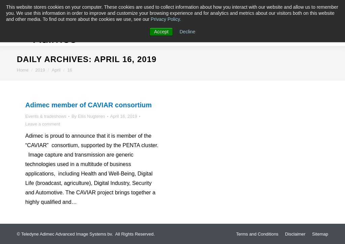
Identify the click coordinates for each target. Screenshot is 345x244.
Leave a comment (42, 124)
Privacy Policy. (166, 19)
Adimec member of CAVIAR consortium (88, 105)
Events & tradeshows (45, 116)
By (88, 116)
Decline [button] (187, 31)
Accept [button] (161, 31)
